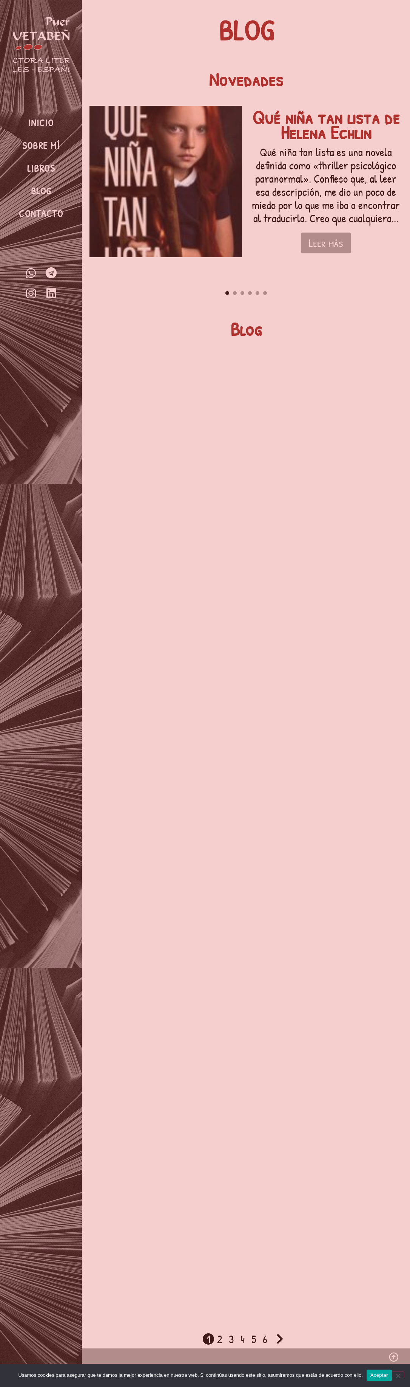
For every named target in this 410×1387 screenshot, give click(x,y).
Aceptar (379, 1375)
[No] (398, 1374)
